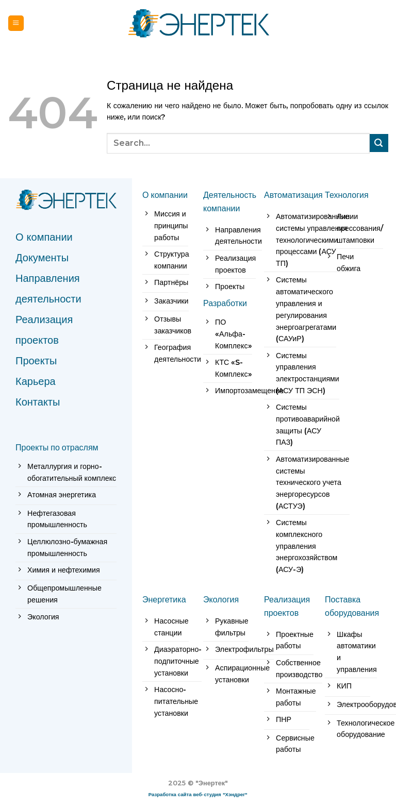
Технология (347, 195)
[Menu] (16, 22)
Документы (42, 257)
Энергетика (164, 599)
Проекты (36, 361)
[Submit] (379, 143)
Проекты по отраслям (56, 447)
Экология (221, 599)
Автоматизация (293, 195)
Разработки (225, 303)
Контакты (37, 402)
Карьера (35, 381)
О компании (44, 237)
